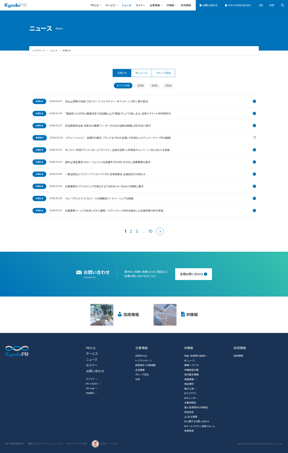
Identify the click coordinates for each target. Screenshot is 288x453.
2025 (154, 85)
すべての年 (123, 85)
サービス (111, 5)
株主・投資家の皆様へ (195, 355)
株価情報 (190, 379)
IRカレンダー (190, 398)
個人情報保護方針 (15, 443)
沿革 (137, 379)
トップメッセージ (143, 360)
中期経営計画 (191, 369)
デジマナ (92, 378)
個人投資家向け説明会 (196, 407)
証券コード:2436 (105, 443)
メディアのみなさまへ (238, 5)
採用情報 (186, 5)
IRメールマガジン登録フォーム (199, 426)
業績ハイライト (191, 365)
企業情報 (156, 5)
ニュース (126, 5)
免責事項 (189, 430)
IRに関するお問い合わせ (196, 421)
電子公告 (190, 388)
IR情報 (172, 5)
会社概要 (140, 369)
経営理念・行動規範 (145, 365)
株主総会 (189, 412)
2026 (140, 85)
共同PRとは (141, 355)
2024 (168, 85)
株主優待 (189, 383)
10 (150, 231)
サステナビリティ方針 (76, 443)
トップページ (39, 50)
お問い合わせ (208, 5)
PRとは (96, 5)
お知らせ (66, 50)
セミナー (140, 5)
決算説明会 (190, 402)
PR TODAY (93, 383)
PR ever (92, 388)
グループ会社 (168, 73)
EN (261, 5)
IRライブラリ (190, 393)
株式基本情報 (191, 374)
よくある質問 (190, 416)
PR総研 (91, 393)
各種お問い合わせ (193, 274)
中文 (271, 5)
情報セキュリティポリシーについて (45, 443)
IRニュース (141, 73)
